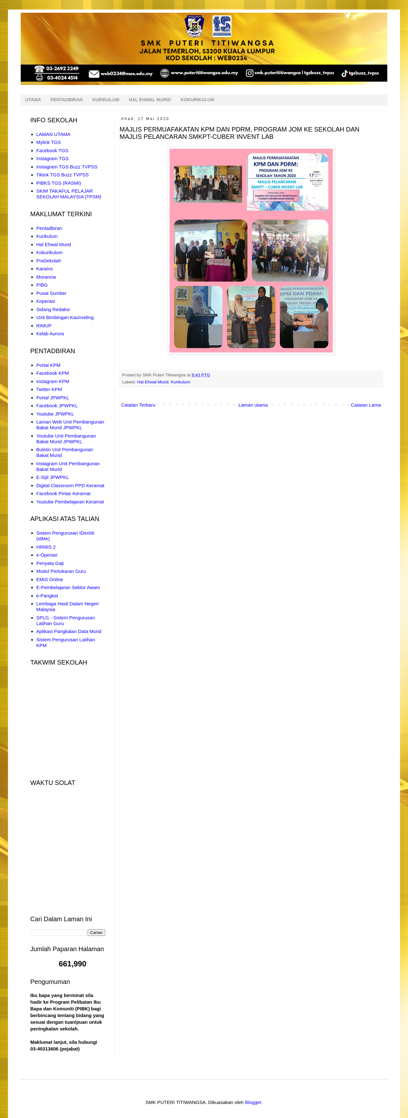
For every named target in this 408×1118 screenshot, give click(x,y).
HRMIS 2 (46, 547)
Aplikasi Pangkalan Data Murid (68, 631)
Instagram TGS (52, 158)
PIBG (42, 285)
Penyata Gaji (50, 563)
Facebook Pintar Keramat (63, 493)
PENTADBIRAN (67, 99)
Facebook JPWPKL (57, 405)
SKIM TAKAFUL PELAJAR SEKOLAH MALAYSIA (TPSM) (68, 193)
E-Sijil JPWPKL (52, 477)
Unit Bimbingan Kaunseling (65, 317)
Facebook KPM (52, 373)
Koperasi (45, 301)
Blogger (253, 1102)
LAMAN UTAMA (53, 134)
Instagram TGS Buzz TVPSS (67, 166)
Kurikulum (180, 382)
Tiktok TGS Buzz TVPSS (62, 174)
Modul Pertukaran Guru (61, 571)
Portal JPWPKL (52, 397)
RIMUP (44, 325)
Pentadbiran (49, 228)
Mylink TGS (48, 142)
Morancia (46, 277)
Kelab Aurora (50, 333)
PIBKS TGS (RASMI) (58, 183)
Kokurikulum (49, 252)
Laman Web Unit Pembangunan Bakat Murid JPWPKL (70, 424)
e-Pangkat (47, 595)
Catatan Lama (366, 405)
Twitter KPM (49, 389)
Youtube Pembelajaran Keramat (70, 501)
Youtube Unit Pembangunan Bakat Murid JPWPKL (66, 438)
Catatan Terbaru (138, 405)
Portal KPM (48, 365)
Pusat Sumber (51, 293)
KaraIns (44, 268)
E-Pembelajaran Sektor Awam (68, 587)
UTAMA (33, 99)
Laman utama (253, 405)
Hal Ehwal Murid (152, 382)
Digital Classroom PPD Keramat (70, 485)
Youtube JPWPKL (55, 414)
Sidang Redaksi (53, 309)
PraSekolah (48, 260)
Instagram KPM (52, 381)
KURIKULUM (105, 99)
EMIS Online (49, 579)
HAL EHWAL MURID (150, 99)
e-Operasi (46, 555)
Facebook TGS (52, 150)
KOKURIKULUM (198, 99)
